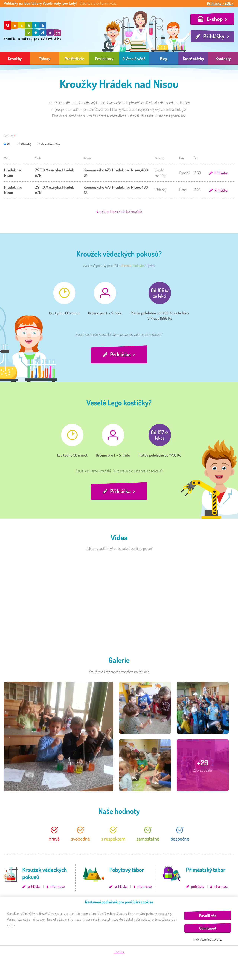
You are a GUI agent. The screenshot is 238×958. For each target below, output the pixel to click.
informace (57, 887)
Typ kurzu (9, 136)
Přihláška (220, 172)
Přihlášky (213, 36)
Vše (7, 144)
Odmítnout (207, 928)
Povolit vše (207, 915)
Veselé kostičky (49, 144)
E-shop (215, 18)
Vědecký (24, 144)
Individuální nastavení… (208, 939)
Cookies (119, 952)
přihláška (33, 887)
